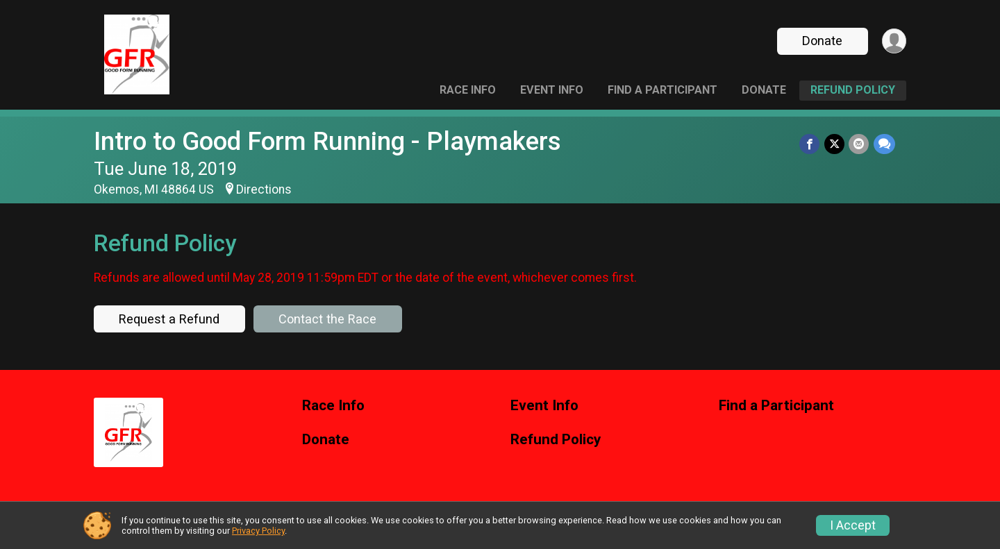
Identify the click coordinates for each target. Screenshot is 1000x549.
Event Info (551, 89)
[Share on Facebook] (811, 144)
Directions (264, 189)
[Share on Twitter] (835, 144)
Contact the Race (327, 319)
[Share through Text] (884, 144)
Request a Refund (169, 319)
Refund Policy (852, 89)
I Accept (853, 525)
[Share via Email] (859, 144)
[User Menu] (893, 41)
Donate (821, 40)
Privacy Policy (258, 530)
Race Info (468, 89)
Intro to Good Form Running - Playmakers (327, 141)
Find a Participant (662, 89)
